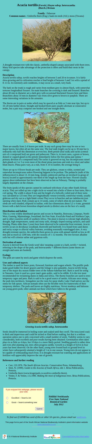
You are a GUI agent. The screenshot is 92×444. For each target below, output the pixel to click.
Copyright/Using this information (75, 436)
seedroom (81, 417)
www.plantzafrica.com (46, 424)
